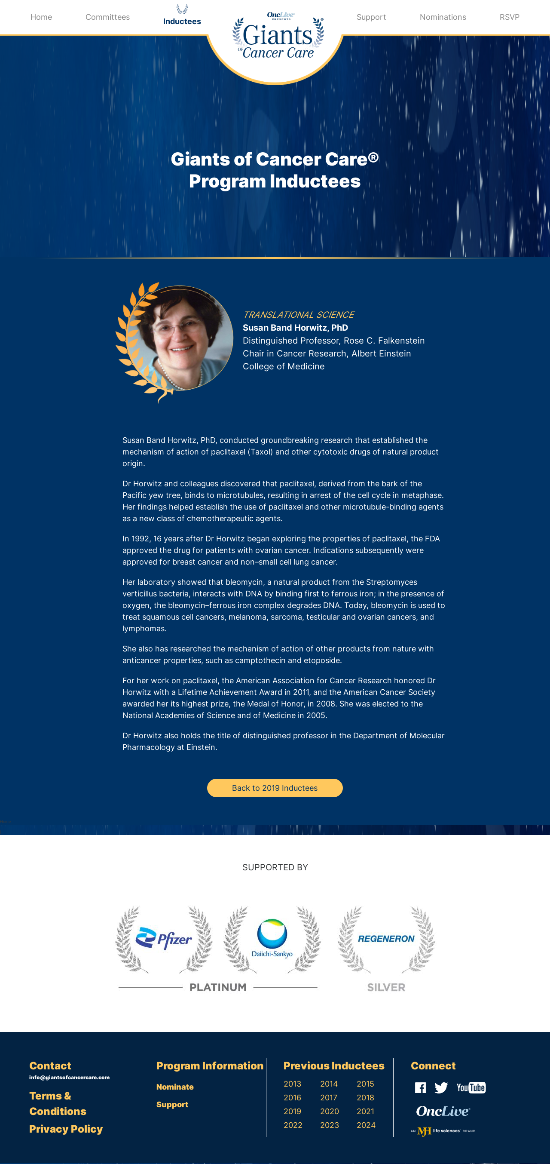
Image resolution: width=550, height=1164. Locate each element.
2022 (293, 1125)
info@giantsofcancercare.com (69, 1078)
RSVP (509, 16)
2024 (366, 1125)
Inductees (182, 21)
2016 (292, 1098)
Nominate (175, 1087)
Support (371, 16)
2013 (292, 1084)
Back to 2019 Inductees (275, 788)
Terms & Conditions (57, 1104)
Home (41, 16)
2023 (329, 1125)
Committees (108, 16)
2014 (329, 1084)
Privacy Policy (66, 1130)
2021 (365, 1112)
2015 (365, 1084)
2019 (292, 1112)
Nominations (443, 16)
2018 (365, 1098)
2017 (328, 1098)
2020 (329, 1112)
